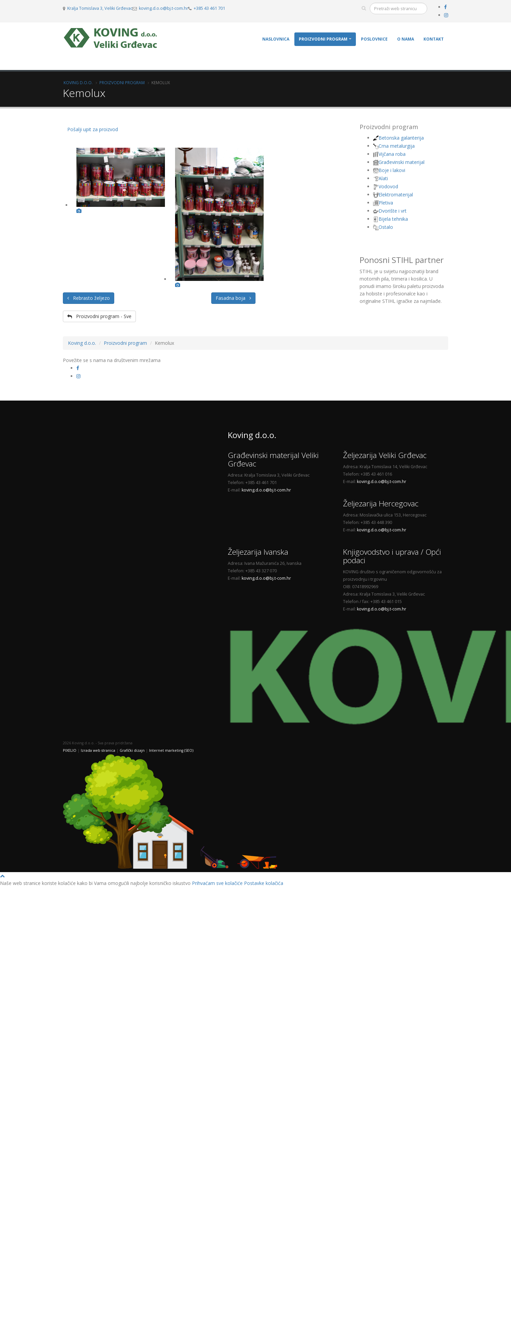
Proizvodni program (323, 39)
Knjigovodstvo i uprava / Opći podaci (392, 556)
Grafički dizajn (132, 750)
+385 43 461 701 (209, 8)
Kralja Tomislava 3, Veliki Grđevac (99, 8)
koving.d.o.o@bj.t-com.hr (163, 8)
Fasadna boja (233, 298)
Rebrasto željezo (88, 298)
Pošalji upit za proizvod (92, 129)
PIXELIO (69, 750)
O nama (405, 39)
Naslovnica (275, 39)
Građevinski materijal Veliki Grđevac (273, 459)
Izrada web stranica (98, 750)
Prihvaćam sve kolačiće (217, 883)
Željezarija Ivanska (258, 552)
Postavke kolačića (263, 883)
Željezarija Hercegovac (380, 503)
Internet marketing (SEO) (171, 750)
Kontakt (433, 39)
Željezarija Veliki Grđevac (385, 455)
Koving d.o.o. (78, 82)
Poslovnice (374, 39)
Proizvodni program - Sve (99, 316)
